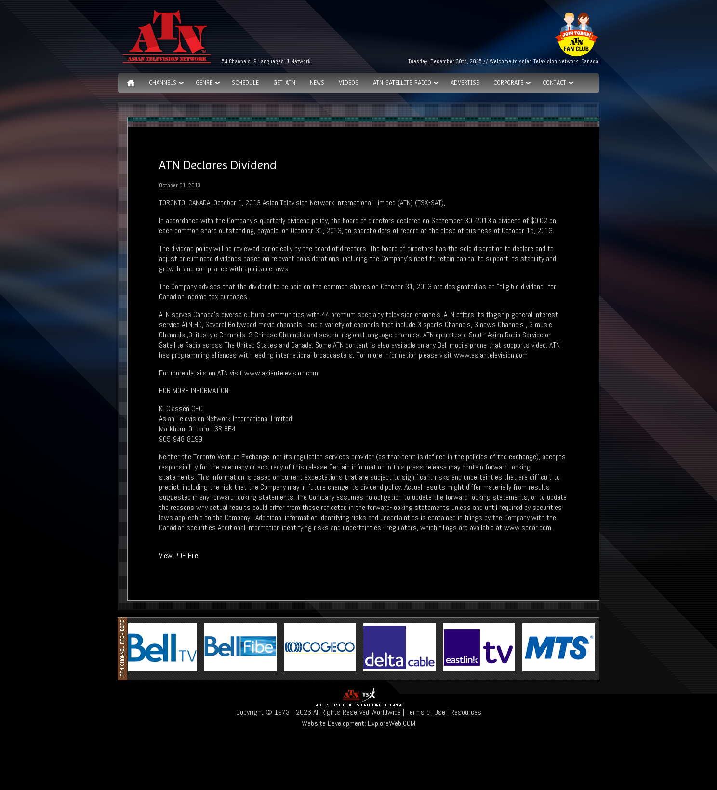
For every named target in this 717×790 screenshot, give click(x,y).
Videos (348, 83)
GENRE (204, 83)
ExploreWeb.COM (391, 723)
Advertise (465, 83)
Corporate (508, 83)
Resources (466, 712)
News (317, 83)
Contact (554, 83)
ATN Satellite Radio (402, 83)
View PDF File (178, 555)
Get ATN (284, 83)
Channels (162, 83)
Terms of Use (425, 712)
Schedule (245, 83)
